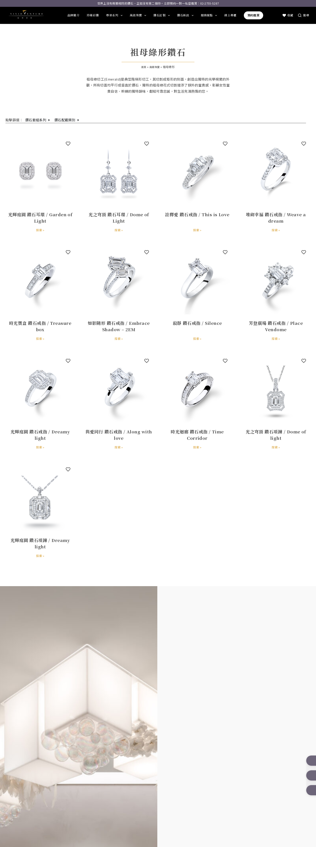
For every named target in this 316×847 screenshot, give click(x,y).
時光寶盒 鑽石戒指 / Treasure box (40, 325)
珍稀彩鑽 (93, 15)
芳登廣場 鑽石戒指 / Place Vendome (276, 325)
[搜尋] (303, 15)
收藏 (288, 15)
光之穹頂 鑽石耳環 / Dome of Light (118, 217)
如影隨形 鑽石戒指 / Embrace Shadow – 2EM (118, 325)
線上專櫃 (230, 15)
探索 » (40, 229)
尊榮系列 (114, 15)
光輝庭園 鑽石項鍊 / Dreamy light (40, 542)
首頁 (143, 67)
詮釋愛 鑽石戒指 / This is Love (197, 217)
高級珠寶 (138, 15)
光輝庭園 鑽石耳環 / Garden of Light (40, 217)
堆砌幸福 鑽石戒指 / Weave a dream (275, 217)
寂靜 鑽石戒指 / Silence (197, 322)
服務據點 (209, 15)
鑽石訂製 (161, 15)
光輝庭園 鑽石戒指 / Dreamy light (40, 434)
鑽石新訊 (185, 15)
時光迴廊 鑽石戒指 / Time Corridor (197, 434)
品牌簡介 (73, 15)
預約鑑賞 (253, 15)
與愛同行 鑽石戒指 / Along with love (119, 434)
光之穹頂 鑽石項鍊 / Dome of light (275, 434)
